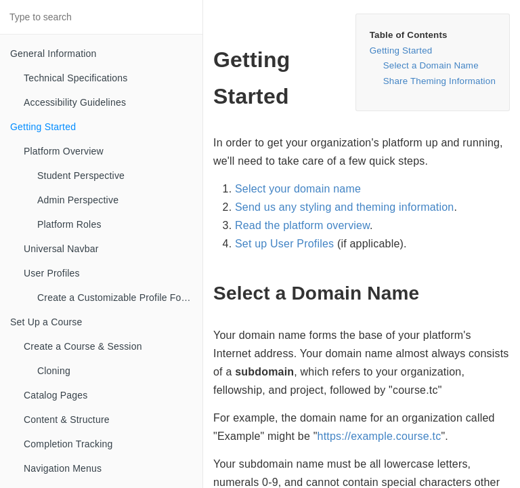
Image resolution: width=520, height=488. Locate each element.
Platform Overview (64, 151)
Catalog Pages (55, 395)
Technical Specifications (75, 78)
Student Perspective (81, 175)
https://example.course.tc (379, 436)
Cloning (53, 370)
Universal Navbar (61, 248)
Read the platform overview (302, 225)
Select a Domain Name (431, 65)
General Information (53, 53)
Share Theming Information (439, 81)
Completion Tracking (68, 444)
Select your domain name (298, 189)
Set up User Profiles (284, 243)
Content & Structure (67, 419)
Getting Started (43, 126)
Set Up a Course (46, 322)
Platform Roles (69, 224)
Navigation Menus (63, 468)
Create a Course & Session (83, 346)
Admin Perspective (77, 200)
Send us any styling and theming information (344, 207)
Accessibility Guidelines (75, 102)
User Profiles (52, 273)
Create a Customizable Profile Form (114, 297)
